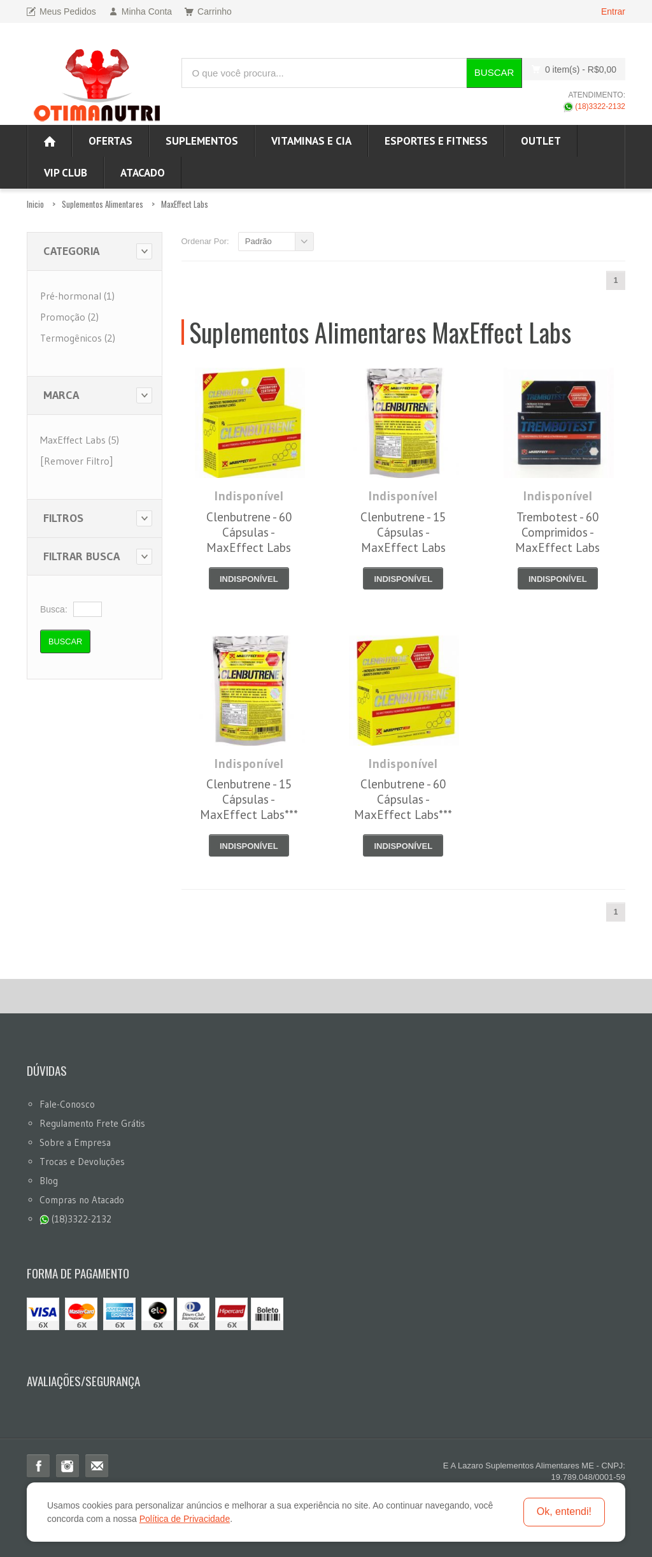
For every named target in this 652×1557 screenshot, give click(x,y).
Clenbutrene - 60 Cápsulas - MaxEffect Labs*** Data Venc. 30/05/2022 (403, 814)
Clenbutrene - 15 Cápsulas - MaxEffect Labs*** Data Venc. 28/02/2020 (249, 814)
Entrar (613, 11)
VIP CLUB (65, 173)
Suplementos (202, 141)
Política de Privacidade (184, 1519)
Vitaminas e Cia (311, 141)
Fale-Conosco (67, 1104)
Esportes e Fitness (436, 141)
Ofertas (110, 141)
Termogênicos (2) (77, 337)
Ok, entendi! (564, 1511)
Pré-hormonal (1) (77, 295)
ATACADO (142, 173)
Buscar (494, 72)
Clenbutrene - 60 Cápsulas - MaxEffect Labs (249, 532)
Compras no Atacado (81, 1200)
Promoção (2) (69, 316)
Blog (48, 1181)
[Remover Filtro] (76, 460)
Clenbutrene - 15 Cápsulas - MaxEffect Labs (403, 532)
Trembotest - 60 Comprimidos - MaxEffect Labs (557, 532)
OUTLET (541, 141)
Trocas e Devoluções (82, 1161)
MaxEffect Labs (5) (79, 439)
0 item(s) (570, 69)
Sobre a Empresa (75, 1142)
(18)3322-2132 (594, 106)
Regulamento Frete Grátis (92, 1123)
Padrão (258, 241)
